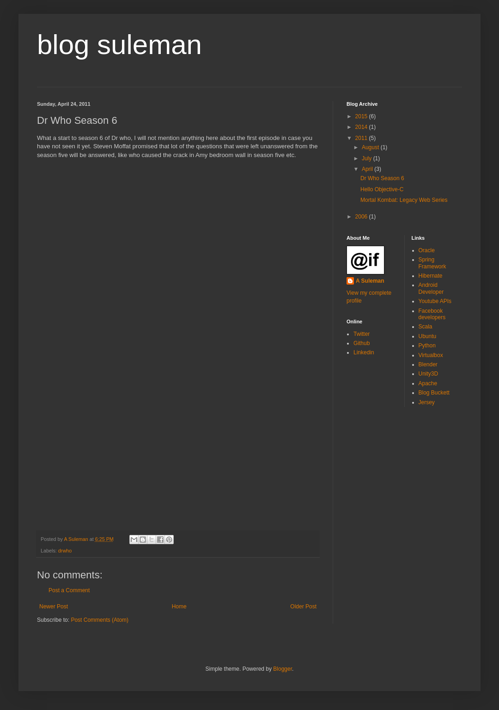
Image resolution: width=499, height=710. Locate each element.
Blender (428, 364)
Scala (425, 326)
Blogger (282, 669)
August (371, 147)
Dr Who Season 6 (382, 178)
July (367, 158)
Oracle (427, 250)
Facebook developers (432, 314)
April (368, 169)
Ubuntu (428, 336)
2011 (362, 138)
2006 (362, 216)
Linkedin (363, 352)
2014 (362, 127)
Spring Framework (432, 262)
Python (427, 345)
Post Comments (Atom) (99, 620)
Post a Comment (69, 590)
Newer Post (53, 606)
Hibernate (431, 276)
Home (179, 606)
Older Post (303, 606)
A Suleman (370, 281)
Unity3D (428, 373)
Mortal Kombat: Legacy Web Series (404, 200)
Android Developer (431, 288)
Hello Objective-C (381, 189)
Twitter (361, 334)
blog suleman (119, 44)
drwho (65, 550)
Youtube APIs (435, 301)
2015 (362, 116)
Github (361, 343)
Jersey (427, 402)
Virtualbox (431, 355)
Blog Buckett (434, 392)
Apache (428, 383)
